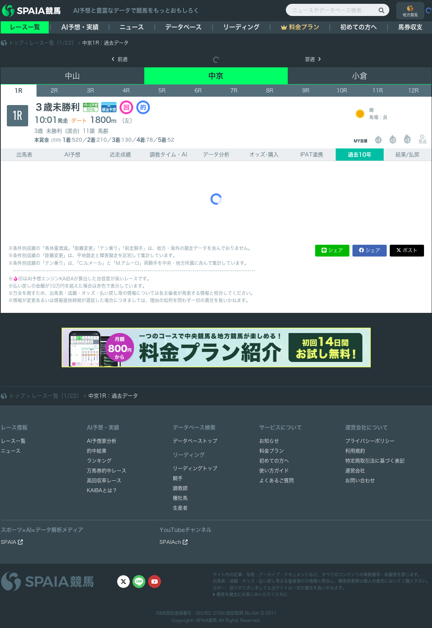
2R (54, 90)
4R (126, 90)
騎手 (178, 478)
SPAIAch (173, 542)
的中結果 (97, 450)
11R (377, 90)
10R (341, 90)
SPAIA (12, 542)
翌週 (313, 59)
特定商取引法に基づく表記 (375, 460)
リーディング (241, 27)
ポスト (410, 250)
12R (413, 90)
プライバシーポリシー (370, 440)
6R (198, 90)
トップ (16, 42)
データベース (183, 27)
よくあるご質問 (276, 480)
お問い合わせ (360, 480)
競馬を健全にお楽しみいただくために (250, 594)
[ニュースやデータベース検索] (337, 10)
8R (269, 90)
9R (305, 90)
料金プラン (271, 450)
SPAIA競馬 (206, 620)
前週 (120, 59)
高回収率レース (104, 480)
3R (90, 90)
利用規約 (355, 450)
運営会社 (355, 470)
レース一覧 (25, 27)
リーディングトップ (195, 468)
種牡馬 (180, 498)
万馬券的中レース (106, 470)
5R (162, 90)
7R (234, 90)
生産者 (180, 507)
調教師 (180, 488)
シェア (335, 250)
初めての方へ (358, 27)
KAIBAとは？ (102, 490)
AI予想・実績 (80, 27)
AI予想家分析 (101, 440)
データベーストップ (195, 440)
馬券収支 (410, 27)
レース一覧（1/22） (53, 42)
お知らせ (269, 440)
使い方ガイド (274, 470)
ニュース (132, 27)
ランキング (99, 460)
